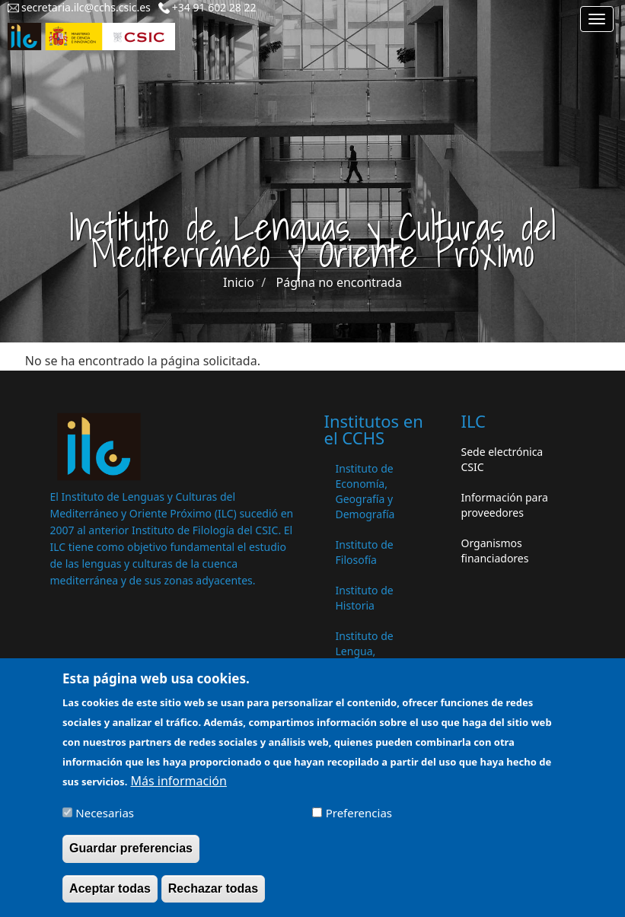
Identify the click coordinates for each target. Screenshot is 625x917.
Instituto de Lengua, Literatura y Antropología (368, 659)
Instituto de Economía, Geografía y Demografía (365, 491)
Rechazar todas (213, 894)
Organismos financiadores (495, 550)
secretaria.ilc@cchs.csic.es (86, 7)
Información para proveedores (504, 505)
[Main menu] (597, 19)
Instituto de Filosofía (365, 552)
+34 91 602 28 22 (214, 7)
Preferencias (359, 819)
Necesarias (104, 819)
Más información (178, 787)
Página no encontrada (339, 282)
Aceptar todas (110, 894)
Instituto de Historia (365, 598)
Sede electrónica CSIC (502, 459)
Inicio (238, 282)
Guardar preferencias (131, 855)
